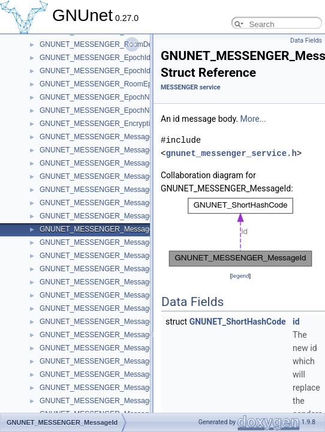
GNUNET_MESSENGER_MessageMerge (106, 255)
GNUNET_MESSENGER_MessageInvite (105, 282)
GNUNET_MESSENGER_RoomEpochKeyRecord (119, 84)
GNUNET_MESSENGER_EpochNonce (102, 110)
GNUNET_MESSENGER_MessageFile (102, 308)
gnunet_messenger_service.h (230, 153)
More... (253, 119)
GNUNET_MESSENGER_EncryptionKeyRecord (117, 123)
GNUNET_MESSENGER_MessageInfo (102, 150)
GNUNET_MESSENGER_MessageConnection (114, 348)
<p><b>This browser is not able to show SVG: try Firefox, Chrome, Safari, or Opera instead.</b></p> (240, 232)
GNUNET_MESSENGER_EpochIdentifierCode (114, 57)
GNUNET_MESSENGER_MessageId (99, 229)
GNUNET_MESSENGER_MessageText (103, 295)
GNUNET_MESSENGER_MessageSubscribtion (116, 401)
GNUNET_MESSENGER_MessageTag (102, 387)
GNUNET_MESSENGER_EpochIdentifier (106, 71)
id (296, 321)
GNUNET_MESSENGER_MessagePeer (104, 216)
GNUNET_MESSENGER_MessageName (106, 189)
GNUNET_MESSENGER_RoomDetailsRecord (114, 44)
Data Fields (306, 40)
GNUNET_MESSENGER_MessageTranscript (112, 374)
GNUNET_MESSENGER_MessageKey (102, 203)
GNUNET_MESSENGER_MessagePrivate (108, 321)
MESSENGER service (190, 87)
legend (240, 275)
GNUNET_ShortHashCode (237, 321)
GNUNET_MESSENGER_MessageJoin (103, 163)
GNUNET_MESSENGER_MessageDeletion (109, 335)
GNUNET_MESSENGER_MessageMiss (104, 242)
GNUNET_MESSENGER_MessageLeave (106, 176)
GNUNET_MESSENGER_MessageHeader (108, 137)
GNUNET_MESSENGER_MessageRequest (110, 269)
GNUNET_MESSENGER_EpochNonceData (110, 97)
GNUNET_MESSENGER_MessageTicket (106, 361)
